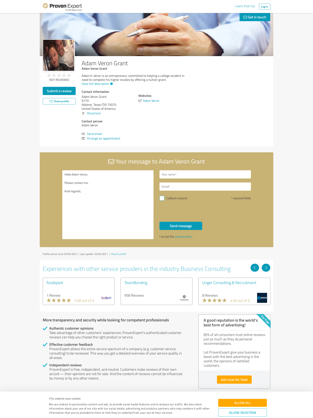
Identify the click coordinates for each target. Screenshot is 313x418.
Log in (264, 6)
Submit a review (59, 90)
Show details (181, 410)
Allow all (242, 381)
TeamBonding (135, 282)
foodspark (55, 282)
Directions (94, 113)
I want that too (245, 6)
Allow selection (242, 390)
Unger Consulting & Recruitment (229, 282)
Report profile (118, 254)
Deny (243, 403)
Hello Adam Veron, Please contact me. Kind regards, (108, 204)
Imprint (53, 399)
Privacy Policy (69, 399)
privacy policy (183, 236)
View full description (97, 83)
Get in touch (255, 17)
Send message (181, 225)
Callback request (176, 198)
